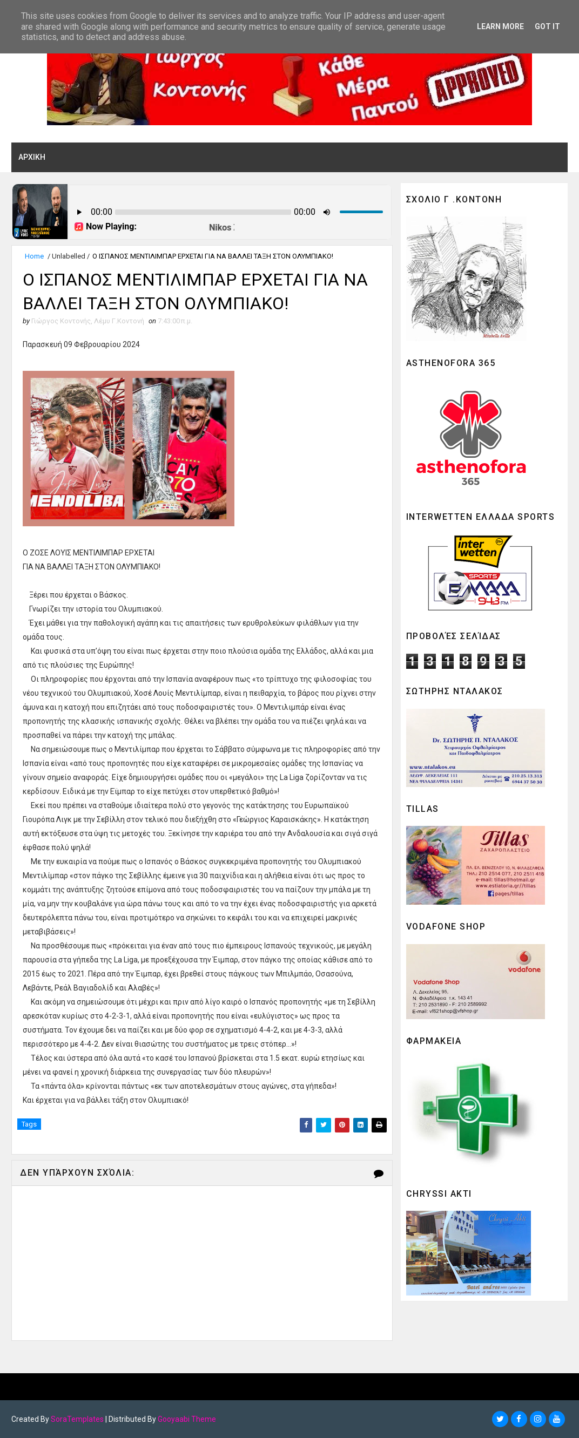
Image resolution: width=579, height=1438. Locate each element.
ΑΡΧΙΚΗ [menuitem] (31, 157)
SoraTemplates (77, 1419)
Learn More (500, 26)
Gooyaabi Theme (187, 1419)
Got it (547, 26)
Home (34, 256)
